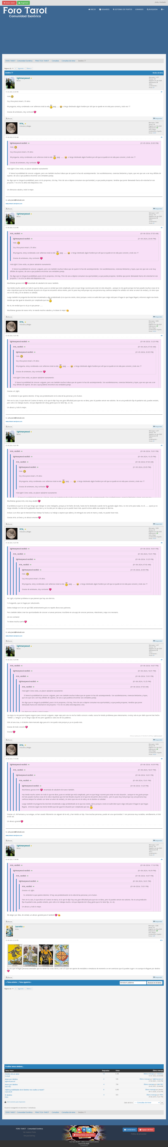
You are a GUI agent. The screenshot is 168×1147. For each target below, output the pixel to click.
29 (153, 87)
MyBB (87, 1144)
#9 (161, 859)
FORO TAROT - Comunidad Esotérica (18, 61)
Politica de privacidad (138, 1134)
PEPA (6, 1097)
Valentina (160, 1074)
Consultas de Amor (68, 61)
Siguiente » (21, 68)
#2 (161, 137)
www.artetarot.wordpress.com (14, 203)
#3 (161, 227)
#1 (161, 92)
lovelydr (7, 1076)
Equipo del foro (146, 1130)
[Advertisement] (84, 36)
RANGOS (139, 9)
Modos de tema (158, 73)
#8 (161, 759)
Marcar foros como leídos (84, 1135)
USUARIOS (104, 9)
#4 (161, 335)
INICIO (92, 9)
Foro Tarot (72, 1142)
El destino (8, 1095)
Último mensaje (149, 1074)
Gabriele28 (8, 1092)
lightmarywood (158, 736)
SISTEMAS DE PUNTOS (122, 9)
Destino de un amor (12, 1074)
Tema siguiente (24, 982)
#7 (161, 660)
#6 (161, 543)
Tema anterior (12, 982)
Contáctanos (129, 1130)
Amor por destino (11, 1079)
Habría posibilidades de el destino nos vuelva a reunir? (24, 1090)
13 (104, 1074)
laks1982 (8, 1087)
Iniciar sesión (9, 3)
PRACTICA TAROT (42, 61)
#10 (161, 940)
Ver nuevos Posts (29, 1132)
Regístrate (23, 3)
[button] (162, 9)
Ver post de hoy (29, 1136)
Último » (29, 68)
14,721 (154, 133)
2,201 (154, 936)
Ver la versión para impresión (16, 1102)
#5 (161, 445)
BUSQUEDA (152, 9)
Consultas (55, 61)
